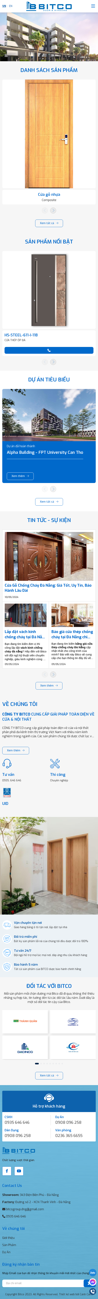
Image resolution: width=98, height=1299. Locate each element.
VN (4, 6)
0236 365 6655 (68, 1135)
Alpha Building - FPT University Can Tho (45, 452)
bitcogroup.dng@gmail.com (25, 1209)
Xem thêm (18, 476)
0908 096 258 (68, 1122)
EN (10, 6)
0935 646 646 (17, 1122)
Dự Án (6, 1252)
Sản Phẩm (9, 1245)
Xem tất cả (47, 223)
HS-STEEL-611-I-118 (21, 335)
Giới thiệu (8, 1238)
